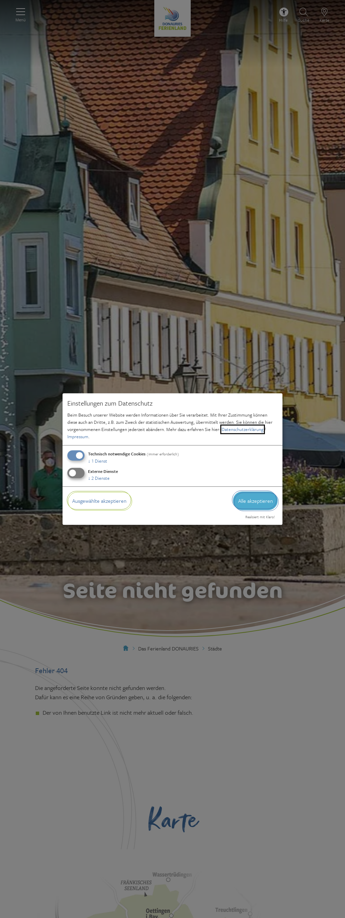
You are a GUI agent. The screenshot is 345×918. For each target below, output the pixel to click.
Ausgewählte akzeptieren (99, 501)
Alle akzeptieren (255, 501)
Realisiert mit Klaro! (260, 517)
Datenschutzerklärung (243, 429)
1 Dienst (97, 460)
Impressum (77, 436)
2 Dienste (99, 478)
